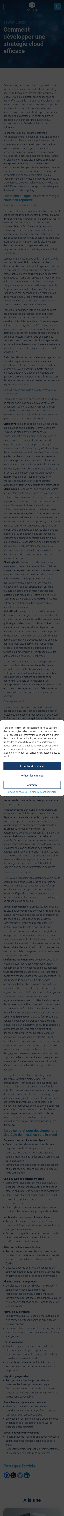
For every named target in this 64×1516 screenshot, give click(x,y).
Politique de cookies (16, 792)
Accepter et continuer (32, 766)
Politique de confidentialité (42, 792)
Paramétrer (32, 784)
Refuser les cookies (32, 775)
